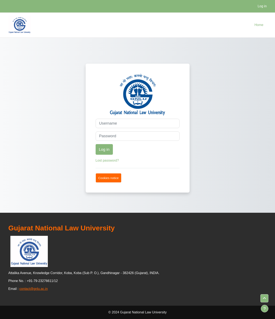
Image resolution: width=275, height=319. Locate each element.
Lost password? (107, 160)
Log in (262, 6)
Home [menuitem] (258, 25)
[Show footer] (264, 308)
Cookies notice (108, 178)
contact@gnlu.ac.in (33, 289)
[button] (264, 298)
